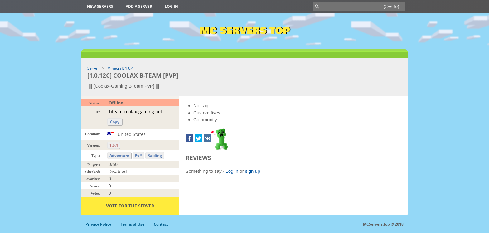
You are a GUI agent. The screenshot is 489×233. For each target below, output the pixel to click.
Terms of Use (132, 224)
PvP (138, 155)
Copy (114, 121)
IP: (97, 112)
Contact (161, 224)
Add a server (139, 6)
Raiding (155, 155)
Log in (171, 6)
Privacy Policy (98, 224)
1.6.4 (113, 145)
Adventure (119, 155)
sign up (252, 171)
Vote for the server (130, 206)
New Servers (100, 6)
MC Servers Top (245, 31)
